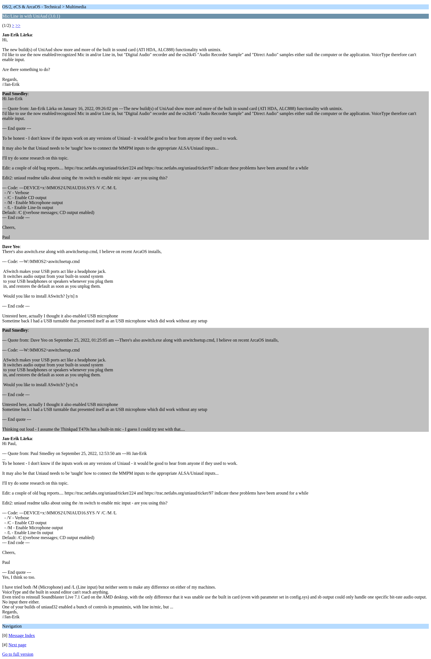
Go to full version (17, 654)
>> (17, 25)
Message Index (22, 635)
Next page (17, 644)
